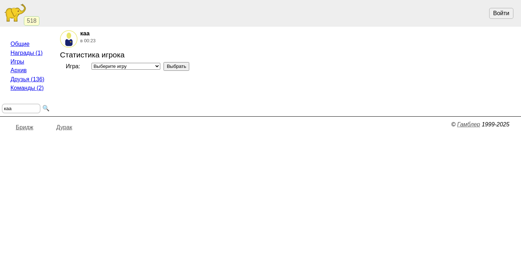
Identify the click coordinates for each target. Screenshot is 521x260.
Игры (17, 61)
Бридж (24, 127)
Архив (18, 70)
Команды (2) (27, 88)
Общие (20, 44)
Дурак (64, 127)
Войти (501, 13)
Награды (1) (26, 53)
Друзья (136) (27, 79)
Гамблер (468, 124)
